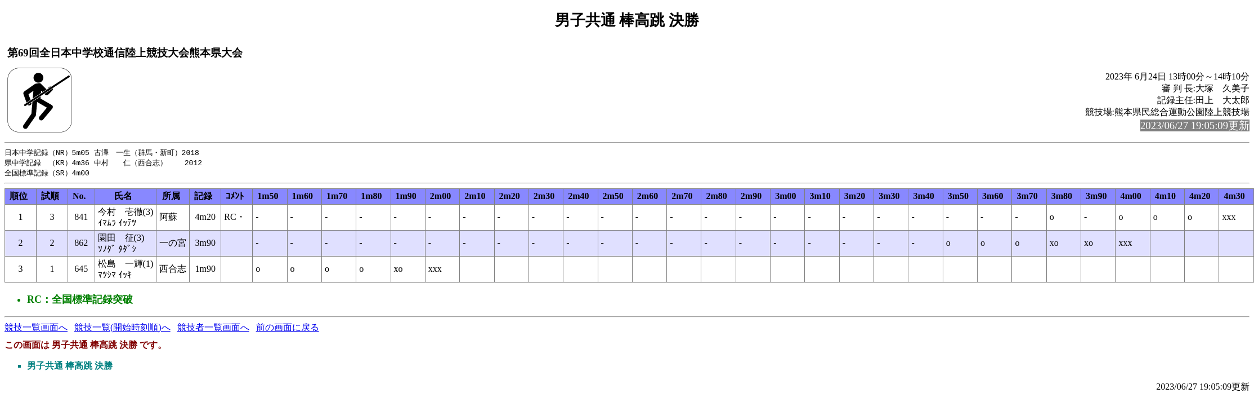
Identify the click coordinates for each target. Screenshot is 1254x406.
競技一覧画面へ (36, 329)
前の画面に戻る (287, 329)
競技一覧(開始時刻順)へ (122, 329)
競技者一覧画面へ (213, 329)
